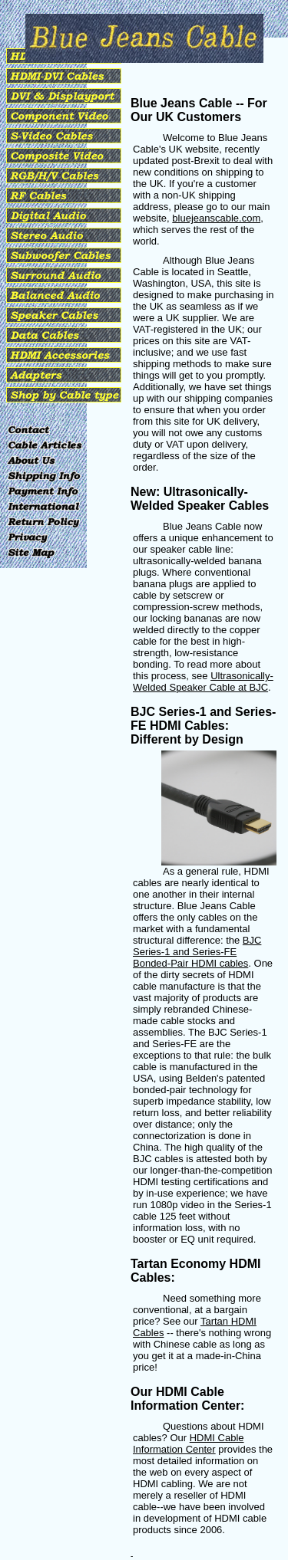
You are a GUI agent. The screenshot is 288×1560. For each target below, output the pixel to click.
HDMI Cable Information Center (188, 1443)
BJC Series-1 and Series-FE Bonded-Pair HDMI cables (197, 951)
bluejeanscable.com (216, 218)
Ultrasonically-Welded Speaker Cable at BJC (203, 681)
